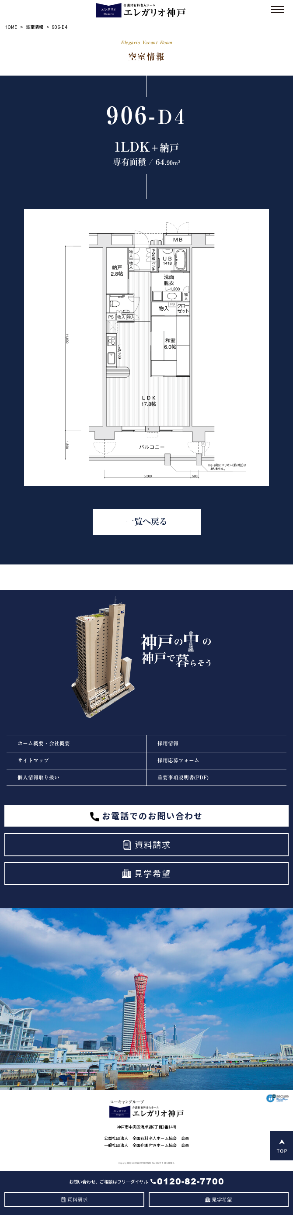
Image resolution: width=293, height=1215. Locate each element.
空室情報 (34, 27)
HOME (10, 27)
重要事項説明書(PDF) (183, 777)
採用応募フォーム (178, 760)
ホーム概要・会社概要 (43, 743)
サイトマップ (33, 760)
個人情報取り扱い (38, 777)
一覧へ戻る (146, 521)
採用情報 (167, 743)
